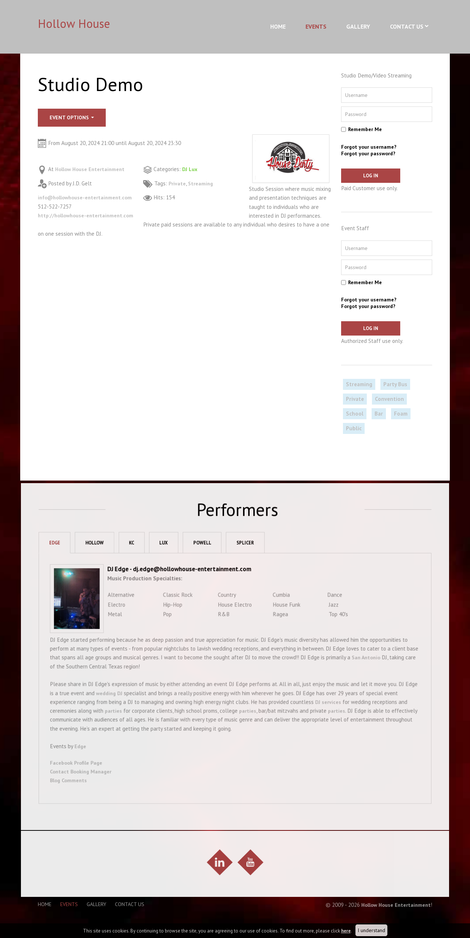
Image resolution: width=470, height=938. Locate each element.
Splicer (261, 563)
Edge (61, 563)
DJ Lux (190, 169)
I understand (371, 930)
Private (178, 183)
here (346, 931)
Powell (216, 563)
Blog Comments (75, 793)
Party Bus (395, 385)
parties (117, 726)
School (355, 414)
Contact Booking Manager (88, 785)
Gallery (358, 26)
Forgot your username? (369, 147)
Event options (72, 117)
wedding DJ (114, 709)
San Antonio (363, 674)
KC (142, 563)
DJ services (325, 717)
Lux (175, 563)
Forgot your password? (368, 153)
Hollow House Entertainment (92, 169)
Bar (379, 414)
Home (278, 26)
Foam (401, 414)
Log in (363, 175)
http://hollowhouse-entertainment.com (89, 215)
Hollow (103, 563)
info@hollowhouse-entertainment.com (88, 197)
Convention (389, 399)
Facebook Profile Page (83, 776)
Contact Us (406, 26)
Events (316, 26)
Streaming (202, 183)
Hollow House (74, 23)
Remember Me (365, 129)
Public (354, 429)
